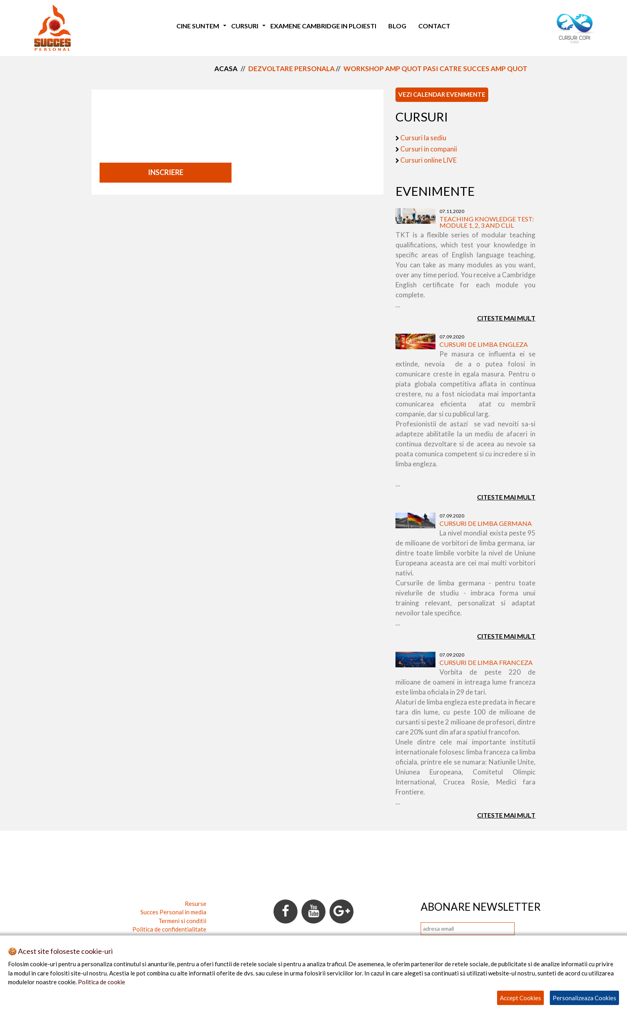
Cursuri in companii (428, 149)
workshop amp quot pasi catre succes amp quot (435, 68)
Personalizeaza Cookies (584, 997)
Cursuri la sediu (423, 137)
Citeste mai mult (506, 318)
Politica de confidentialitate (169, 929)
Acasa (226, 68)
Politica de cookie (101, 981)
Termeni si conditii (182, 920)
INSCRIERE (166, 172)
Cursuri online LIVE (428, 160)
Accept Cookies (520, 997)
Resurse (195, 903)
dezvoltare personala (291, 68)
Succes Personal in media (173, 912)
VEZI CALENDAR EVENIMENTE (441, 94)
